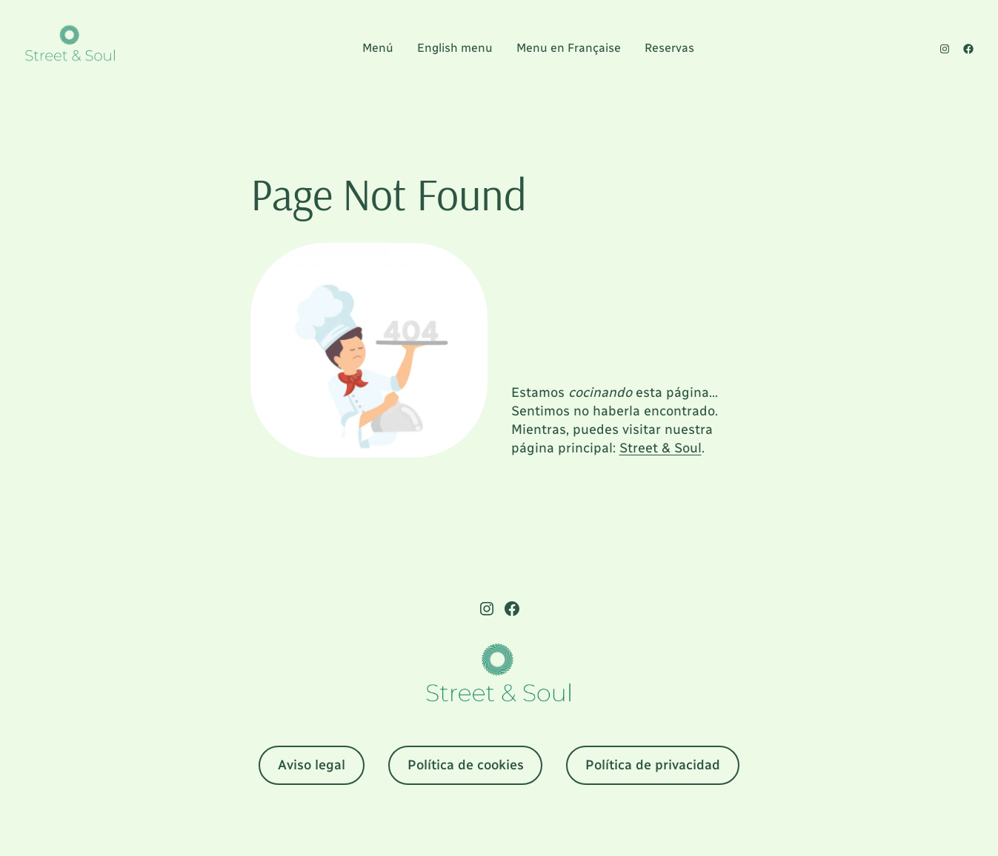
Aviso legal (311, 765)
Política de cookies (465, 765)
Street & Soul (660, 448)
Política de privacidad (652, 765)
